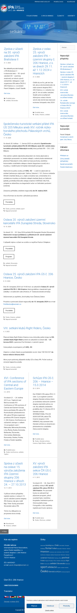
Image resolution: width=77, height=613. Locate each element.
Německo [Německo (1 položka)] (63, 555)
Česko (37, 114)
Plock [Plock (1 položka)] (60, 558)
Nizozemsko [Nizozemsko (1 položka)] (57, 555)
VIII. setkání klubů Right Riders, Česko (27, 328)
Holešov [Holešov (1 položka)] (68, 548)
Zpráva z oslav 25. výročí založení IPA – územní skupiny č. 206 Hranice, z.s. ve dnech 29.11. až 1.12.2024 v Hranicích (44, 61)
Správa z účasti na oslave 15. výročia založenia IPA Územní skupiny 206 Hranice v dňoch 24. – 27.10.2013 (15, 474)
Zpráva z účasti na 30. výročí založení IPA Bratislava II (13, 54)
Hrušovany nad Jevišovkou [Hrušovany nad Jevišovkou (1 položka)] (55, 552)
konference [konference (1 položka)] (43, 555)
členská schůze (45, 441)
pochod (12, 209)
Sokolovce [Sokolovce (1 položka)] (68, 563)
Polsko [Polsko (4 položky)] (42, 560)
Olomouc (42, 520)
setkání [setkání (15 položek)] (53, 563)
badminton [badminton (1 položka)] (42, 545)
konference (14, 452)
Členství (60, 16)
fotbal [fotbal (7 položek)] (54, 548)
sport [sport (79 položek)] (43, 567)
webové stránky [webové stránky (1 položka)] (64, 567)
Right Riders (42, 443)
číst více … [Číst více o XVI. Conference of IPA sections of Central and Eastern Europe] (7, 445)
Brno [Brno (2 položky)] (52, 545)
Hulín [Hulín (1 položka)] (63, 552)
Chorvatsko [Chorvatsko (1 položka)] (61, 545)
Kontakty (71, 16)
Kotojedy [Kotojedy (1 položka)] (48, 555)
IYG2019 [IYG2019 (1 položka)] (67, 552)
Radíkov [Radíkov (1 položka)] (59, 560)
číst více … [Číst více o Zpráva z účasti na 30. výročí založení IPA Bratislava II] (7, 93)
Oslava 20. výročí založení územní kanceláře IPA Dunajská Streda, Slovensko (29, 221)
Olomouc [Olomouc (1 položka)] (67, 555)
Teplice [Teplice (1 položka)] (59, 567)
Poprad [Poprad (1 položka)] (47, 560)
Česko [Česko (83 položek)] (44, 571)
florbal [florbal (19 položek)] (48, 548)
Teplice (6, 454)
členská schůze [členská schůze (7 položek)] (55, 572)
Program (9, 257)
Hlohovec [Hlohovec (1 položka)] (64, 548)
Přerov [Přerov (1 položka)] (55, 560)
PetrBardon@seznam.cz (12, 304)
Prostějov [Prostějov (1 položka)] (51, 560)
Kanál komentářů (66, 164)
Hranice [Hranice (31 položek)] (44, 551)
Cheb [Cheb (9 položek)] (57, 545)
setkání (8, 100)
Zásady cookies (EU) (11, 602)
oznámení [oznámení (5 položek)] (43, 558)
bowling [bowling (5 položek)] (48, 545)
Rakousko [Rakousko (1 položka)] (63, 560)
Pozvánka (9, 202)
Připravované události (42, 1)
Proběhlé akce (58, 1)
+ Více (4, 531)
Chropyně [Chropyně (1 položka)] (67, 545)
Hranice (42, 114)
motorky (13, 367)
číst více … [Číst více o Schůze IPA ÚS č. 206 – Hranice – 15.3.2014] (36, 434)
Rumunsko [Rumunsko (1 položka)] (47, 563)
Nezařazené (71, 1)
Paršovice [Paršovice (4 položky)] (51, 558)
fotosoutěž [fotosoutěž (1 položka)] (59, 548)
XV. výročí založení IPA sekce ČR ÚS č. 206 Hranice (42, 469)
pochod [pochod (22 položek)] (65, 557)
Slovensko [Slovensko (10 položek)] (61, 563)
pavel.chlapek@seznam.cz (19, 565)
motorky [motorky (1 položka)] (52, 555)
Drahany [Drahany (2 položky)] (42, 548)
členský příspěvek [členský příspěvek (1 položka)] (65, 572)
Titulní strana (31, 16)
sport (23, 209)
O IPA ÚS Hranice (47, 16)
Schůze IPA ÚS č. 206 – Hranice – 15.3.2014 (43, 381)
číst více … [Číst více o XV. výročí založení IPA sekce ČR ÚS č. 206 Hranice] (36, 513)
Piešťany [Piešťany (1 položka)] (56, 558)
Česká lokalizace (66, 167)
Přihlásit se (64, 156)
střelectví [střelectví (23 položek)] (52, 567)
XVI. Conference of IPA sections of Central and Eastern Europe (15, 383)
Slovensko (14, 100)
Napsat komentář (11, 211)
